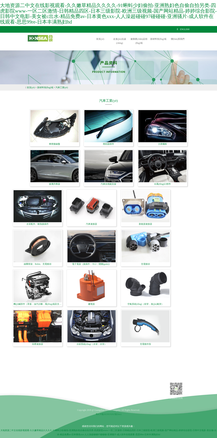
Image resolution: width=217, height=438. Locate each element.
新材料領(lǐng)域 (158, 39)
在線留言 (61, 392)
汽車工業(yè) (61, 87)
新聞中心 (61, 387)
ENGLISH (184, 29)
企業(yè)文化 (36, 392)
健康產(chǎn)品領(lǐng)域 (139, 41)
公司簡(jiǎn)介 (37, 383)
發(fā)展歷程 (36, 387)
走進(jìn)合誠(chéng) (119, 41)
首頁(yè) (100, 39)
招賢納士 (61, 383)
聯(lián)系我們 (178, 39)
